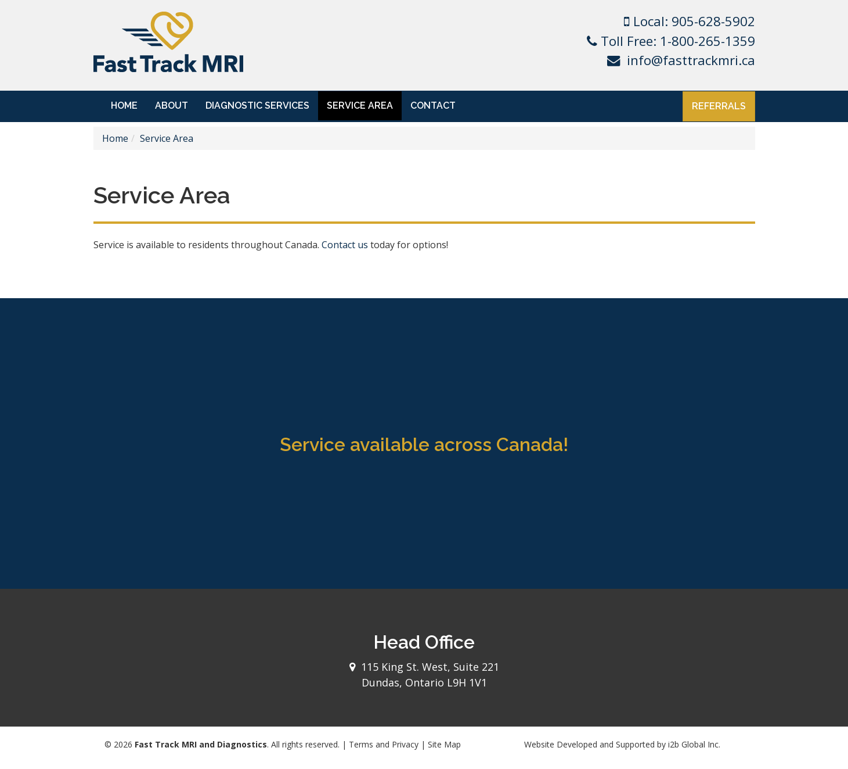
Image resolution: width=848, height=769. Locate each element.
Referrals (719, 106)
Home (124, 105)
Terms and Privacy (383, 744)
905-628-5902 (713, 21)
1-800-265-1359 (707, 41)
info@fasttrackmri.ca (691, 60)
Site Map (444, 744)
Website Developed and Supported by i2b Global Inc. (622, 744)
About (171, 105)
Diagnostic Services (257, 105)
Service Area (360, 105)
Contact (433, 105)
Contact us (345, 244)
